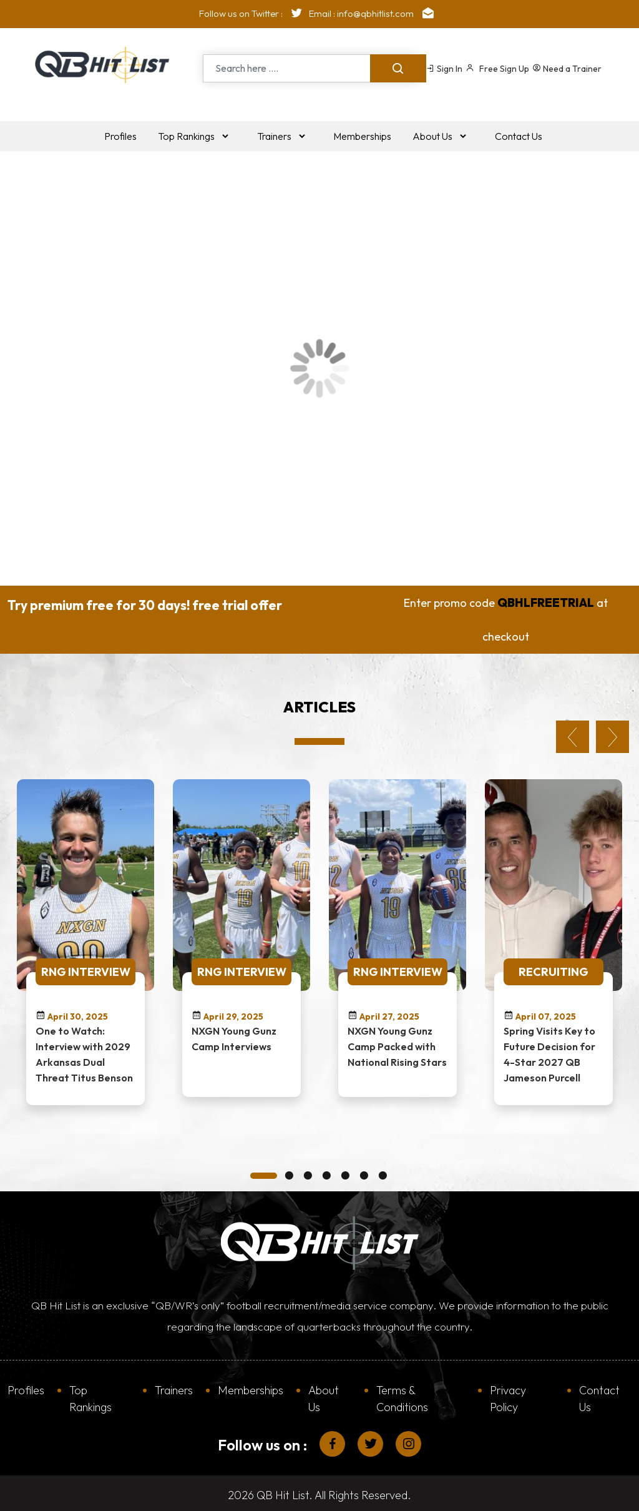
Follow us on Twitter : (254, 13)
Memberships (250, 1386)
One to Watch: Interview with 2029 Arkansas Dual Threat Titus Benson (84, 1050)
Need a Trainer (567, 68)
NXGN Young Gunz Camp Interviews (234, 1035)
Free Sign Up (497, 68)
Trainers (174, 1386)
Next (612, 733)
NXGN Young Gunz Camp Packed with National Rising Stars (397, 1043)
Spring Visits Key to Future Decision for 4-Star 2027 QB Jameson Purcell (549, 1050)
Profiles (25, 1386)
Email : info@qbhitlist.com (374, 13)
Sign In (444, 68)
